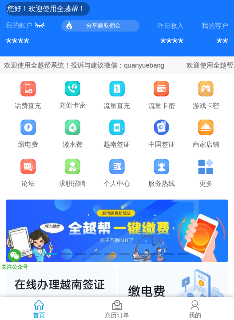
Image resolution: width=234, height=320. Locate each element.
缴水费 (73, 134)
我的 (195, 308)
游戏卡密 (206, 95)
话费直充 (28, 95)
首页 (39, 308)
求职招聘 (72, 173)
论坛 (28, 173)
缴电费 (28, 134)
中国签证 (161, 134)
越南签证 (116, 134)
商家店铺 (206, 134)
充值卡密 (72, 95)
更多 (206, 173)
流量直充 (116, 95)
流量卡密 (161, 95)
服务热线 (161, 173)
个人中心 (116, 173)
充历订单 (116, 308)
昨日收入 (170, 25)
